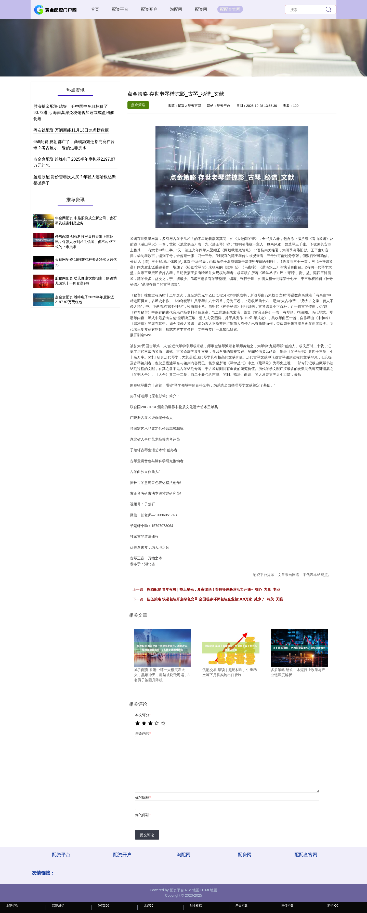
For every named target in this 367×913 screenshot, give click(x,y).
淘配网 (176, 9)
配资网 (201, 9)
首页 (95, 9)
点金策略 (138, 105)
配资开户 (149, 9)
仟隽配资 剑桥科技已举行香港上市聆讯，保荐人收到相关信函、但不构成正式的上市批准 (85, 242)
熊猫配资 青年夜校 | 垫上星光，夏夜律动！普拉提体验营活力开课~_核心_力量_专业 (213, 589)
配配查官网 (230, 9)
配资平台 (120, 9)
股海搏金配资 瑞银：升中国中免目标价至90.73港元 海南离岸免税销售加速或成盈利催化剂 (73, 112)
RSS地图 (192, 890)
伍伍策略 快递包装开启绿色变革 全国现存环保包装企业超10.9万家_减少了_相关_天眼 (215, 599)
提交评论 (147, 835)
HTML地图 (208, 890)
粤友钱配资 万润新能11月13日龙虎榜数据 (71, 130)
